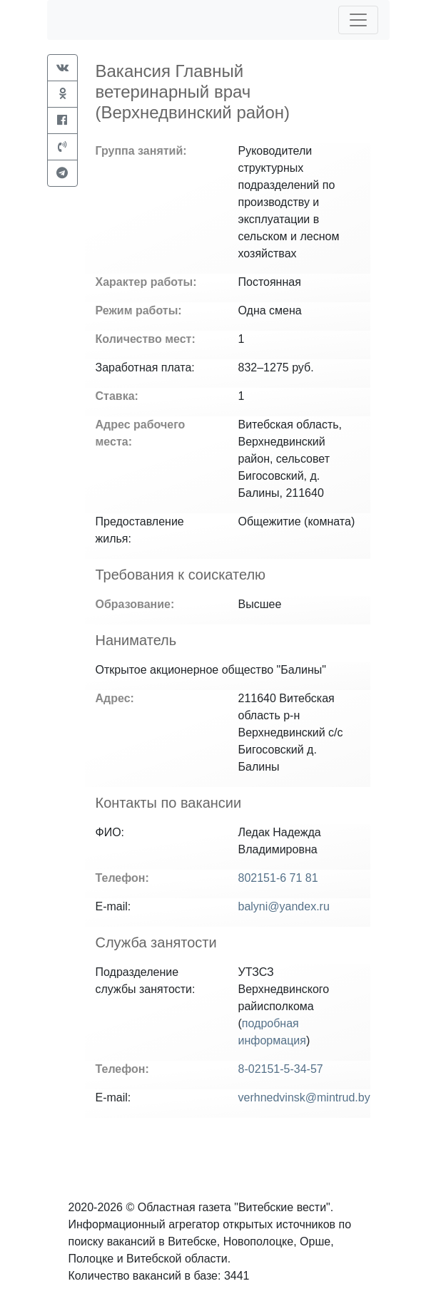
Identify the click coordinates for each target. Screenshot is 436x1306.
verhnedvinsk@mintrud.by (304, 1097)
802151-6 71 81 (278, 878)
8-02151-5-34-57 (280, 1069)
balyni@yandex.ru (284, 906)
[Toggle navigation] (358, 20)
